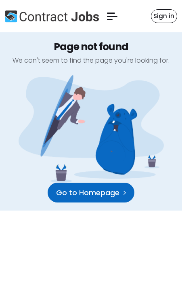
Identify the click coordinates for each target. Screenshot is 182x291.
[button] (112, 16)
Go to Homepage (91, 193)
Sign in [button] (163, 16)
